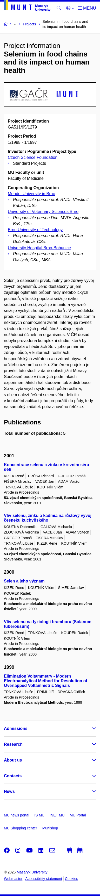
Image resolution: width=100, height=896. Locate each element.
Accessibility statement (43, 879)
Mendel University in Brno (31, 193)
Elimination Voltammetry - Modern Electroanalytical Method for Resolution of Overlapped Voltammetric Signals (45, 681)
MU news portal (16, 815)
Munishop (50, 828)
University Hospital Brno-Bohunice (39, 248)
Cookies (71, 879)
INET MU (57, 815)
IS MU (39, 815)
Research (13, 744)
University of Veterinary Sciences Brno (43, 211)
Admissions (16, 728)
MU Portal (78, 815)
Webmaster (13, 879)
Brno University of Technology (35, 229)
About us (13, 760)
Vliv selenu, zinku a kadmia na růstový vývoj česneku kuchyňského (47, 517)
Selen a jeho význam (24, 581)
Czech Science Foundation (32, 157)
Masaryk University (32, 872)
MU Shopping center (20, 828)
